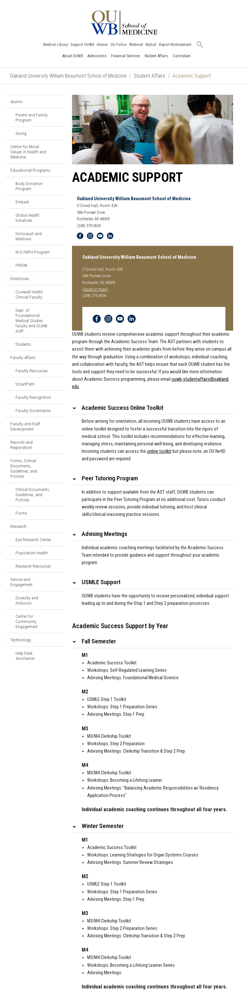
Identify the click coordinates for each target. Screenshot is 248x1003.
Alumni (102, 44)
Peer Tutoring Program (110, 478)
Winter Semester (103, 826)
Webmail (136, 44)
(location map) (95, 289)
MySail (151, 44)
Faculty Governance (33, 410)
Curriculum (182, 55)
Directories (19, 278)
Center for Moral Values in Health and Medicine (28, 151)
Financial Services (125, 55)
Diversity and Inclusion (27, 600)
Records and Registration (21, 445)
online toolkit (159, 451)
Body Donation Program (29, 186)
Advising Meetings (104, 534)
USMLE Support (101, 582)
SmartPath (25, 384)
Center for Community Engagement (27, 621)
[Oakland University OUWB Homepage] (124, 22)
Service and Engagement (21, 582)
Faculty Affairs (23, 357)
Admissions (97, 55)
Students (23, 344)
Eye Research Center (33, 539)
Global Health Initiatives (27, 218)
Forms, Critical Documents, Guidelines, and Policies (23, 468)
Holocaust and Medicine (29, 236)
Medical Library (55, 44)
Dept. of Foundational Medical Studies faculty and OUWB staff (31, 320)
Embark (22, 201)
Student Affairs (156, 55)
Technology (20, 639)
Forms (21, 513)
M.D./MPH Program (33, 252)
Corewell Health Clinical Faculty (29, 294)
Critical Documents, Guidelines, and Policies (33, 494)
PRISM (21, 265)
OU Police (118, 44)
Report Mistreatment (175, 44)
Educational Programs (30, 170)
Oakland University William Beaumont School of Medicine (68, 76)
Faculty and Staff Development (25, 426)
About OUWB (72, 55)
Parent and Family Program (32, 117)
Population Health (32, 552)
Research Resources (33, 566)
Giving (21, 133)
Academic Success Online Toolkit (122, 407)
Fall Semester (99, 641)
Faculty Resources (32, 370)
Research (18, 526)
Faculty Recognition (33, 397)
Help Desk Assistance (25, 655)
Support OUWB (82, 44)
